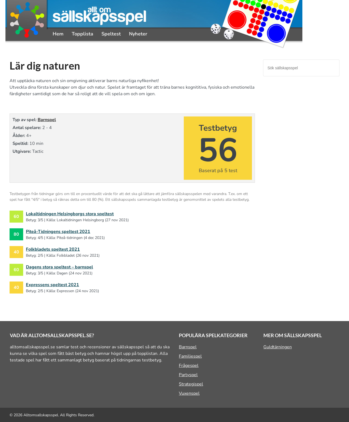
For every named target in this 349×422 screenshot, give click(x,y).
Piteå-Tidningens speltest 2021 (58, 232)
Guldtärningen (277, 347)
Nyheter (138, 34)
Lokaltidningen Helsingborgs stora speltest (70, 214)
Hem (58, 34)
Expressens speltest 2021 (52, 285)
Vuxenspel (189, 393)
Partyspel (188, 375)
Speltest (111, 34)
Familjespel (190, 356)
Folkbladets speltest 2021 (53, 249)
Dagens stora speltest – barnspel (59, 267)
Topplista (82, 34)
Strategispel (191, 384)
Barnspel (47, 120)
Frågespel (188, 366)
